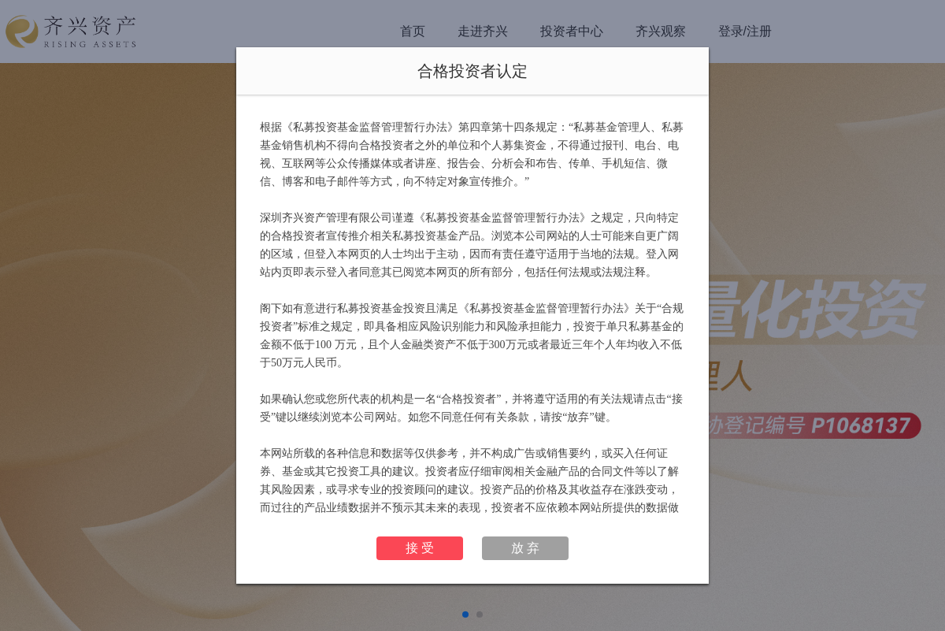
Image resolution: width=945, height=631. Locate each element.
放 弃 (525, 548)
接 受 (420, 548)
